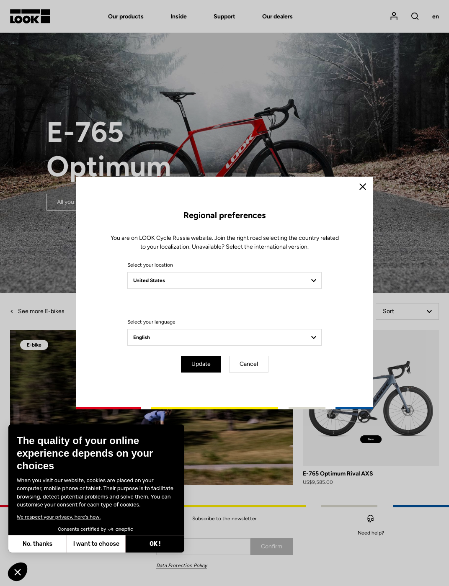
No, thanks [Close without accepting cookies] (37, 543)
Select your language (151, 322)
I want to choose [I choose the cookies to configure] (95, 543)
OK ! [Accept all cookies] (154, 543)
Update (201, 364)
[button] (18, 572)
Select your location (150, 265)
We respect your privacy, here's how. (58, 517)
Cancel (249, 364)
